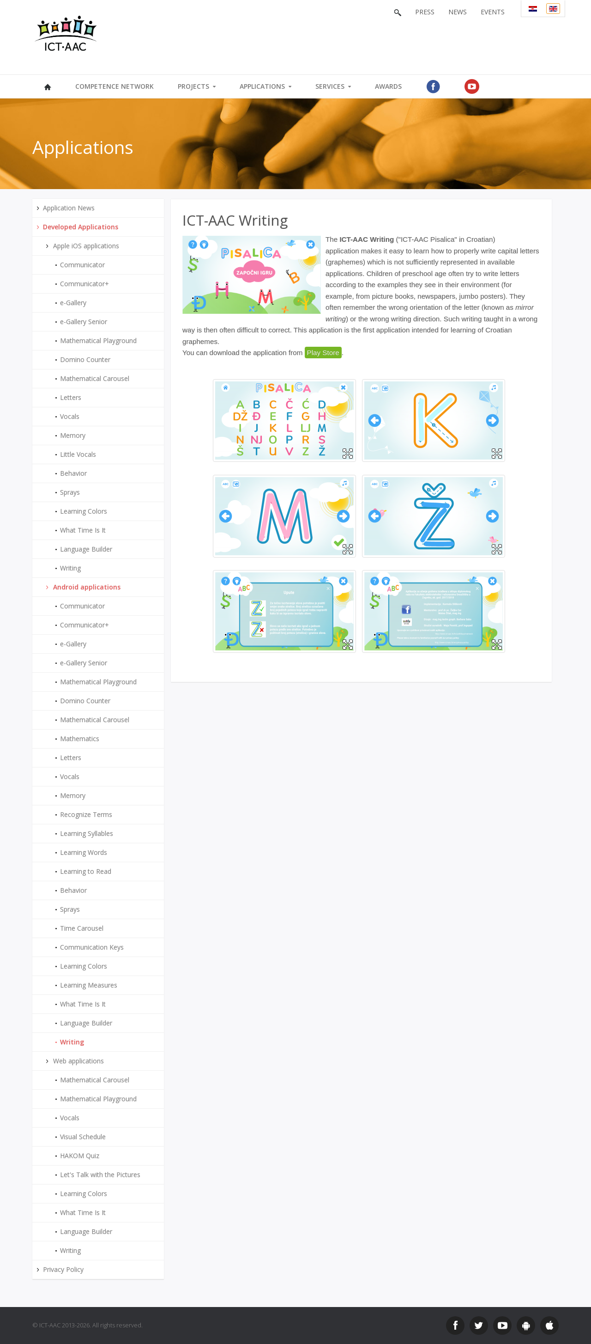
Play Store (323, 352)
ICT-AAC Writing (235, 220)
